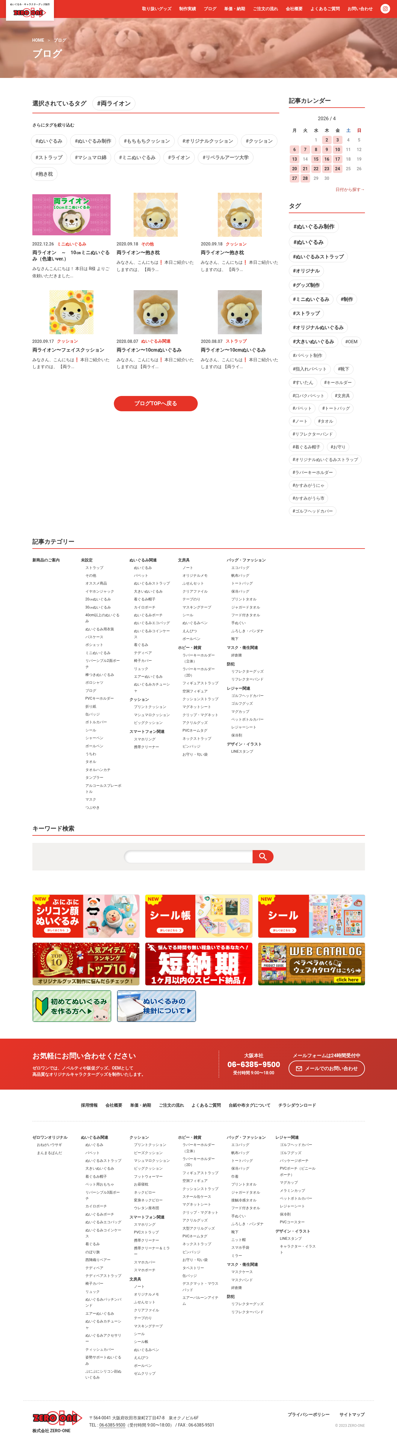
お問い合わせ (360, 8)
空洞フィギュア (195, 691)
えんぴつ (189, 631)
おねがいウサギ (49, 1145)
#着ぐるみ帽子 (306, 447)
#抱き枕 (44, 174)
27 (294, 178)
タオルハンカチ (98, 770)
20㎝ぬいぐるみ (98, 599)
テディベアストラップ (103, 1276)
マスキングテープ (196, 607)
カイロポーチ (145, 607)
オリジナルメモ (195, 575)
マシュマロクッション (152, 715)
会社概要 (294, 8)
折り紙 (90, 706)
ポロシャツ (94, 682)
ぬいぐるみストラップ (152, 583)
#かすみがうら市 (308, 498)
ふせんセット (193, 583)
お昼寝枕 (141, 1184)
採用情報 (89, 1105)
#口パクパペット (308, 395)
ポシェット (94, 645)
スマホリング (145, 739)
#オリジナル (306, 271)
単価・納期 (234, 8)
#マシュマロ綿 (90, 157)
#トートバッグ (336, 408)
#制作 (347, 299)
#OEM (351, 341)
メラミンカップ (292, 1191)
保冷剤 (236, 735)
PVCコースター (292, 1222)
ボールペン (94, 746)
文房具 (184, 560)
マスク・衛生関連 (242, 647)
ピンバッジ (191, 746)
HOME (38, 40)
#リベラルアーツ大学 (225, 157)
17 (337, 159)
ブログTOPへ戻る (155, 403)
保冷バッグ (240, 591)
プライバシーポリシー (309, 1414)
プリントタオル (243, 599)
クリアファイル (195, 591)
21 (305, 168)
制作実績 (187, 8)
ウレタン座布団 (146, 1208)
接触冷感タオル (243, 1200)
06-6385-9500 (253, 1065)
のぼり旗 (92, 1252)
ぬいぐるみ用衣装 (99, 629)
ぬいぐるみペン (195, 623)
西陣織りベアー (98, 1260)
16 (326, 159)
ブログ (210, 8)
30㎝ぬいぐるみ (98, 607)
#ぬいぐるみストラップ (318, 257)
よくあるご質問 (325, 8)
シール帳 (141, 1342)
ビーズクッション (148, 1153)
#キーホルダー (338, 382)
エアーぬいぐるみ (148, 676)
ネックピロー (145, 1192)
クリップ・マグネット (200, 715)
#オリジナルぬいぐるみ (318, 327)
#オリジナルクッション (207, 141)
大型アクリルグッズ (198, 1228)
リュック (141, 669)
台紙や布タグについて (250, 1105)
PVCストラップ (146, 1232)
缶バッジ (92, 714)
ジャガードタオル (245, 607)
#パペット (302, 408)
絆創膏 (236, 655)
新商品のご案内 (46, 560)
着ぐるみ (141, 645)
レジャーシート (243, 727)
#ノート (300, 421)
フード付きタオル (245, 615)
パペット (141, 575)
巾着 (234, 1176)
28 (305, 178)
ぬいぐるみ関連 (143, 560)
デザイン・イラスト (244, 744)
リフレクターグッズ (247, 671)
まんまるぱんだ (49, 1153)
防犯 (231, 664)
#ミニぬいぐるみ (137, 157)
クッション (139, 699)
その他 (90, 575)
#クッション (259, 141)
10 (337, 149)
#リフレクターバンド (312, 434)
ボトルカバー (96, 722)
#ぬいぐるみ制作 (93, 141)
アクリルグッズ (195, 723)
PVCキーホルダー (99, 698)
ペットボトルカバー (247, 719)
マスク (90, 799)
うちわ (90, 754)
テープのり (191, 599)
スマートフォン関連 (146, 731)
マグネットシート (196, 707)
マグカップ (240, 712)
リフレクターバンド (247, 679)
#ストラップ (49, 157)
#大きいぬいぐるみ (313, 341)
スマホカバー (145, 1262)
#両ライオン (114, 103)
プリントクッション (150, 707)
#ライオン (179, 157)
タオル (90, 762)
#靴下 (343, 369)
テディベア (143, 653)
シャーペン (94, 738)
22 (316, 168)
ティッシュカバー (99, 1349)
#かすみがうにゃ (308, 485)
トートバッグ (242, 583)
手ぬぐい (238, 623)
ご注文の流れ (265, 8)
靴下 (234, 639)
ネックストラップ (196, 738)
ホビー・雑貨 (189, 647)
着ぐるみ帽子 (145, 599)
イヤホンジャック (99, 591)
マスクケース (242, 1272)
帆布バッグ (240, 575)
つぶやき (92, 807)
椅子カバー (143, 661)
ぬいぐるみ (143, 568)
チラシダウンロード (297, 1105)
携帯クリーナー (146, 747)
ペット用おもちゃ (99, 1184)
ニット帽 (238, 1240)
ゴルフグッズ (242, 703)
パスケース (94, 637)
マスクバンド (242, 1280)
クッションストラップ (200, 699)
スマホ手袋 (240, 1247)
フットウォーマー (148, 1176)
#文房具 (342, 395)
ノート (187, 568)
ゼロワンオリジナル (49, 1137)
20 (294, 168)
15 (316, 159)
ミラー (236, 1256)
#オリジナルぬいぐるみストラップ (325, 459)
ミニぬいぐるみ (98, 653)
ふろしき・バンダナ (247, 631)
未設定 (87, 560)
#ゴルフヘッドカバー (312, 511)
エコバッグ (240, 568)
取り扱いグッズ (156, 8)
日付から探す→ (350, 189)
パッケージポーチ (294, 1161)
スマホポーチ (145, 1270)
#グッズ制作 (306, 285)
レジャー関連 (238, 688)
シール (90, 730)
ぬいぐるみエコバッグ (152, 623)
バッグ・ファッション (246, 560)
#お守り (338, 447)
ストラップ (94, 568)
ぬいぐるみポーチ (148, 615)
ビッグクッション (148, 723)
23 (326, 168)
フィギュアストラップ (200, 683)
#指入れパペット (310, 369)
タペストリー (193, 1268)
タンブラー (94, 777)
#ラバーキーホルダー (312, 472)
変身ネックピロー (148, 1200)
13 (294, 159)
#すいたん (303, 382)
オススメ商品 (96, 583)
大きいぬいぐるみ (148, 591)
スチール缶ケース (196, 1197)
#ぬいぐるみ (49, 141)
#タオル (325, 421)
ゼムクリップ (145, 1373)
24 (337, 168)
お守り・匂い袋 (195, 754)
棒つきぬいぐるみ (99, 675)
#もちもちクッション (147, 141)
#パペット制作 (307, 355)
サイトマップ (352, 1414)
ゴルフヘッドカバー (247, 696)
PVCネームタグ (194, 730)
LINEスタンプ (242, 751)
